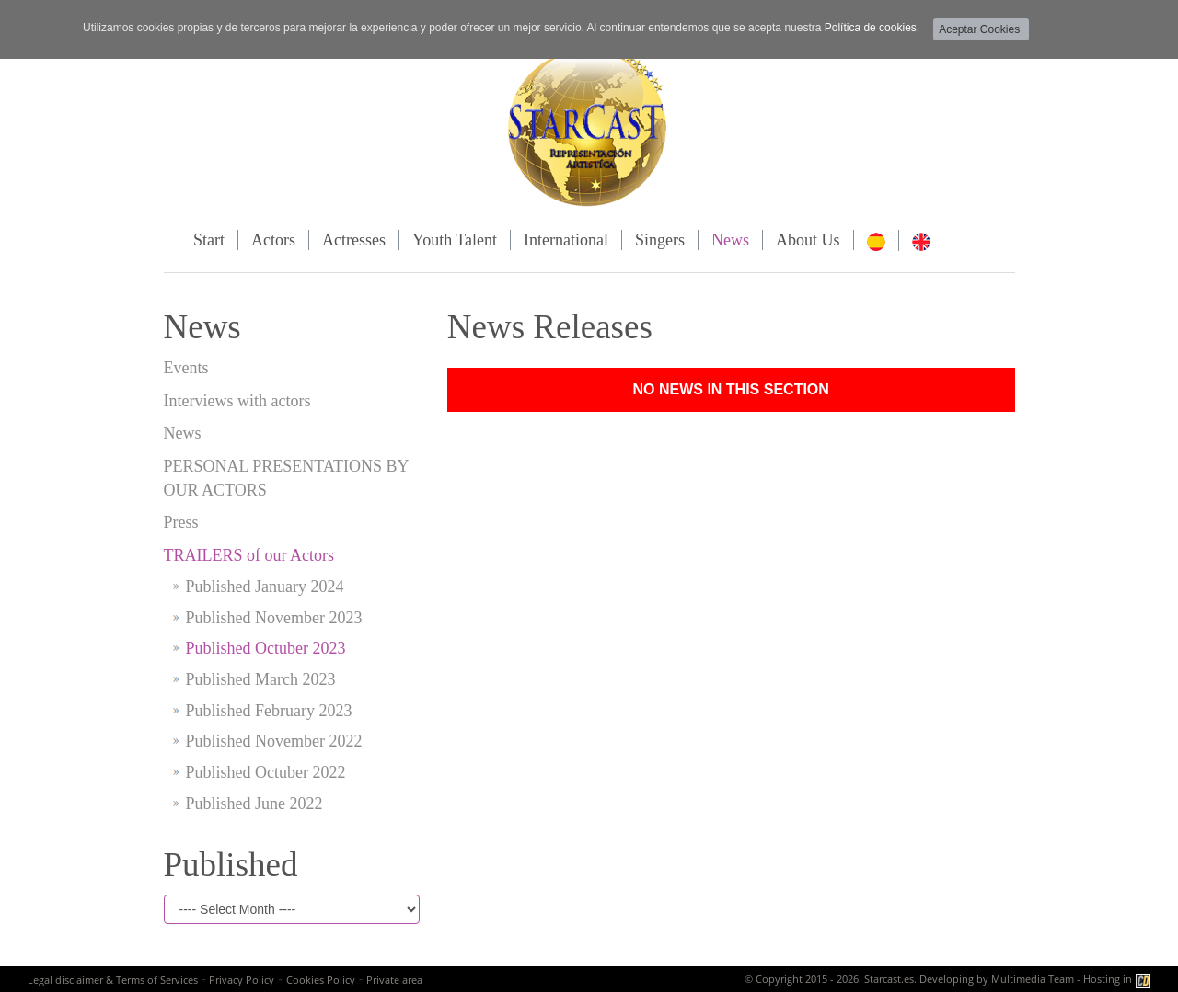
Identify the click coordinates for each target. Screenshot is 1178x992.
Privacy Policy (241, 979)
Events (186, 368)
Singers (660, 240)
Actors (273, 240)
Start (209, 240)
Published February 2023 (269, 710)
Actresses (354, 240)
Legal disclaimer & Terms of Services (113, 979)
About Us (808, 240)
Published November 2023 (274, 618)
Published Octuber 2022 (266, 772)
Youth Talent (454, 240)
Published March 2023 (261, 679)
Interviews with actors (237, 401)
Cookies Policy (320, 979)
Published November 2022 (274, 741)
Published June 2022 (254, 803)
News (730, 240)
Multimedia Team (1032, 979)
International (566, 240)
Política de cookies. (872, 27)
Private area (394, 979)
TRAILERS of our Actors (249, 555)
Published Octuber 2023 (266, 648)
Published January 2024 (265, 586)
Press (181, 522)
